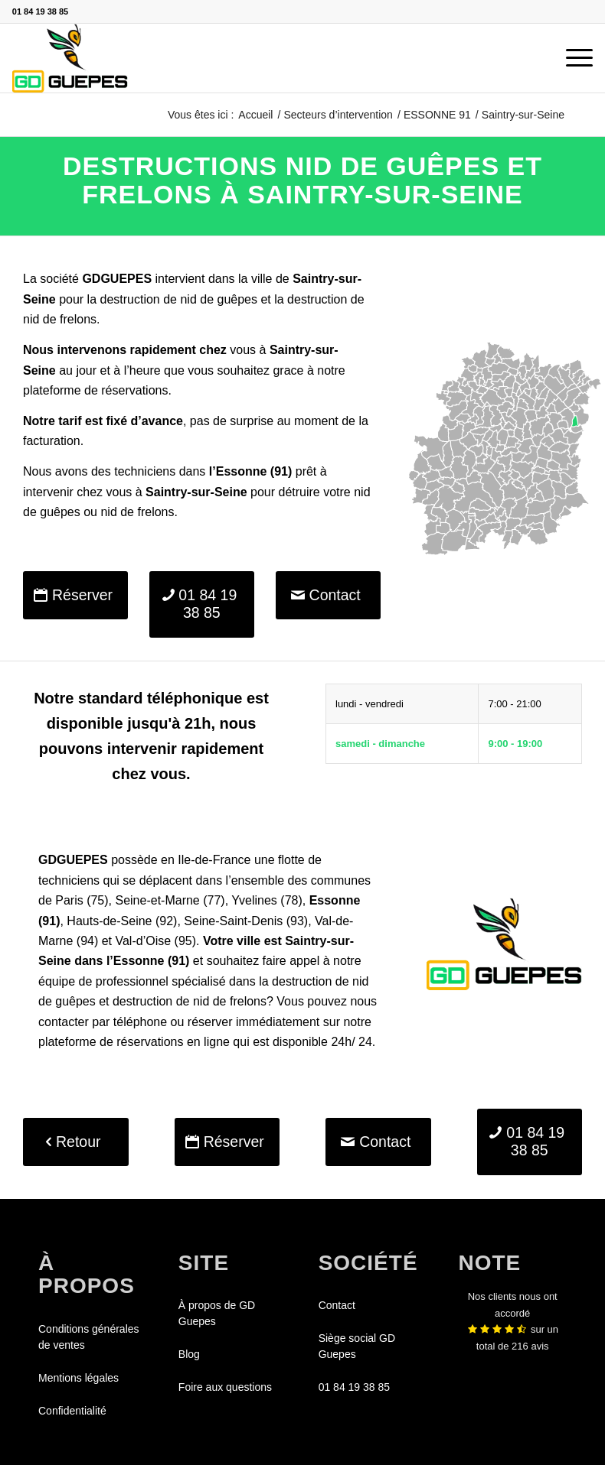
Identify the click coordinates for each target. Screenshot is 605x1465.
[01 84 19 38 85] (201, 604)
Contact (337, 1305)
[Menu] (572, 58)
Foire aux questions (225, 1387)
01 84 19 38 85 (40, 11)
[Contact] (328, 595)
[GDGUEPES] (70, 58)
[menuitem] (572, 58)
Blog (189, 1354)
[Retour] (76, 1142)
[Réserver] (75, 595)
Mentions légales (78, 1378)
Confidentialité (72, 1411)
